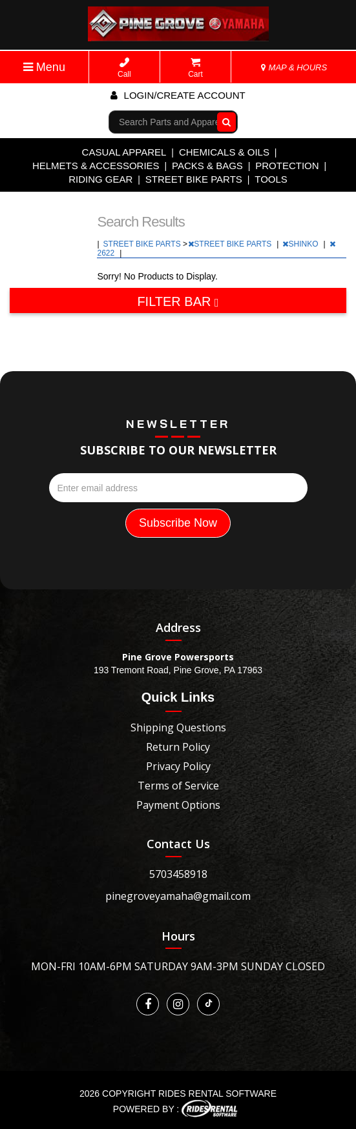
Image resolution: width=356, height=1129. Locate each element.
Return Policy (178, 747)
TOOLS (271, 179)
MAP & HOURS (294, 67)
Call (124, 68)
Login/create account (177, 95)
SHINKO (301, 244)
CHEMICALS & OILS (224, 152)
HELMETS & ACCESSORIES (96, 165)
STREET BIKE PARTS (193, 179)
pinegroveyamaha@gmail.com (178, 896)
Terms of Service (178, 785)
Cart (195, 68)
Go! (224, 122)
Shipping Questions (178, 727)
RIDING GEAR (100, 179)
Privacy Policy (178, 766)
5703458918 (178, 874)
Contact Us (178, 843)
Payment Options (178, 805)
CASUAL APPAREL (124, 152)
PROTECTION (287, 165)
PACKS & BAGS (207, 165)
